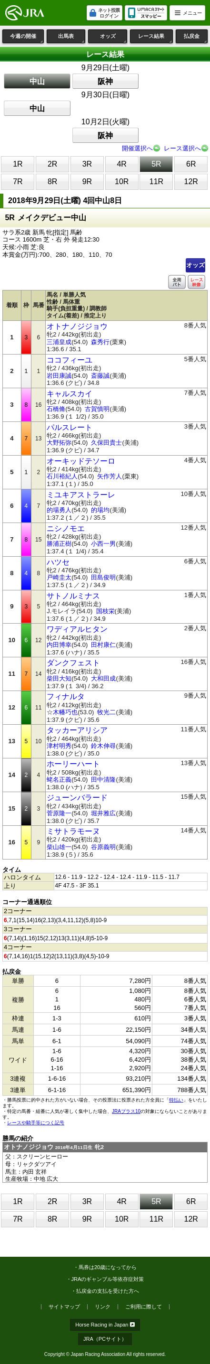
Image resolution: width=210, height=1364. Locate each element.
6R (191, 164)
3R (87, 164)
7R (17, 182)
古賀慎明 (97, 408)
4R (121, 164)
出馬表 (71, 38)
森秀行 (100, 342)
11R (156, 182)
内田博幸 (59, 644)
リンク (102, 1306)
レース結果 (155, 38)
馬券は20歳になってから (108, 1267)
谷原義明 (103, 846)
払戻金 (196, 38)
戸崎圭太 (59, 577)
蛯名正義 (59, 779)
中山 (37, 81)
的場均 (100, 510)
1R (17, 164)
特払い (176, 1099)
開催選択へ (137, 148)
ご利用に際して (143, 1306)
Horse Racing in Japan (105, 1324)
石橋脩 (56, 408)
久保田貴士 (106, 442)
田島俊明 (103, 577)
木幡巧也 (65, 712)
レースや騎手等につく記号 (35, 1122)
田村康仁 (103, 644)
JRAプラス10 (126, 1111)
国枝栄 (105, 611)
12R (191, 182)
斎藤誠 (100, 375)
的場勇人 (59, 510)
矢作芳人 (109, 476)
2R (52, 164)
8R (52, 182)
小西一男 (103, 543)
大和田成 (103, 678)
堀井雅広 (103, 813)
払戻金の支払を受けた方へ (107, 1291)
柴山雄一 (59, 846)
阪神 (105, 81)
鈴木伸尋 (103, 745)
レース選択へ (182, 148)
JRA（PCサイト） (105, 1339)
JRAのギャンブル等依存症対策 (107, 1279)
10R (122, 182)
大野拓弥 (59, 442)
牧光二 (106, 712)
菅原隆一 (59, 813)
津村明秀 (59, 745)
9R (87, 182)
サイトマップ (64, 1306)
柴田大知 (59, 678)
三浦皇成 (59, 342)
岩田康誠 (59, 375)
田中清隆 (103, 779)
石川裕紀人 (62, 476)
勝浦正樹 (59, 543)
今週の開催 (27, 38)
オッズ (113, 38)
